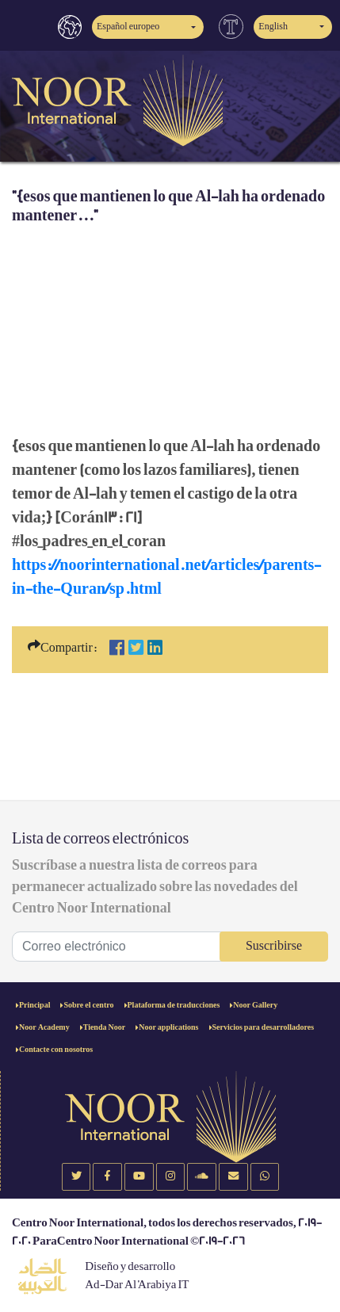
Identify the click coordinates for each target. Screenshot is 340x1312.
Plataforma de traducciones (174, 1005)
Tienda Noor (104, 1027)
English (273, 26)
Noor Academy (44, 1027)
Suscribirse (274, 946)
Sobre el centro (88, 1005)
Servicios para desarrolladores (263, 1027)
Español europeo (128, 26)
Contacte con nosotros (56, 1050)
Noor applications (168, 1027)
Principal (34, 1005)
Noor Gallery (255, 1005)
